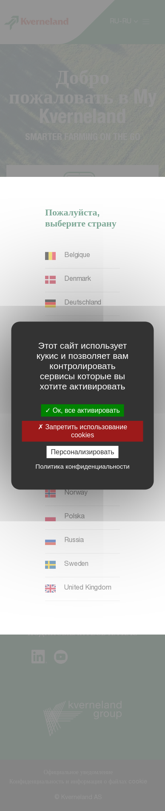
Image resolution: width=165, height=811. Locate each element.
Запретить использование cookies (82, 431)
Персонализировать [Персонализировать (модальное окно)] (82, 452)
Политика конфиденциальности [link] (82, 466)
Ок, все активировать (82, 410)
